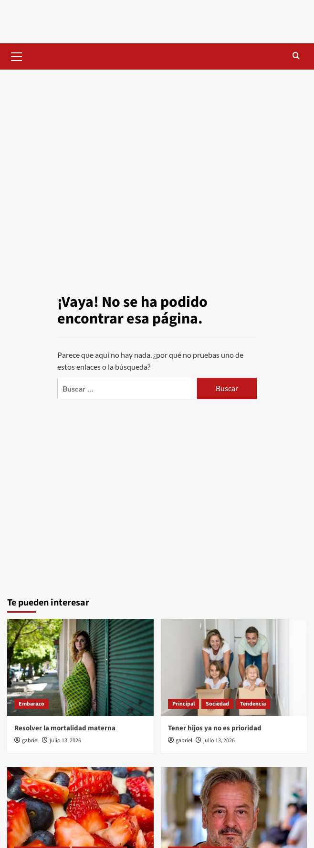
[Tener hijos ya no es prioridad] (234, 667)
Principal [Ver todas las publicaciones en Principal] (183, 704)
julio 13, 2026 (65, 741)
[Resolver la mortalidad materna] (80, 667)
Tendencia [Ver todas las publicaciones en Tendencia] (253, 704)
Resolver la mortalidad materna (64, 728)
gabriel (30, 741)
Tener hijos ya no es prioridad (215, 728)
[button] (16, 55)
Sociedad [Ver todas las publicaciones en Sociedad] (217, 704)
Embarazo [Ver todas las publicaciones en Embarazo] (31, 704)
